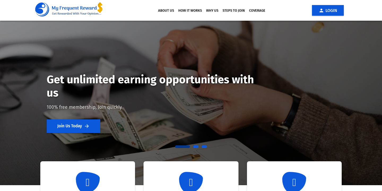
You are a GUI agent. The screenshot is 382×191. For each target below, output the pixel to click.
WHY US (212, 10)
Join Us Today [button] (73, 126)
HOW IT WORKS (190, 10)
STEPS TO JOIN (234, 10)
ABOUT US (166, 10)
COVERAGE (257, 10)
